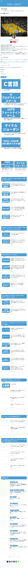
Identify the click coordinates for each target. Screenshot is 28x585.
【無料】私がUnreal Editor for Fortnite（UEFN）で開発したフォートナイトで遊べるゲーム (20, 186)
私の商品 (2, 72)
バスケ (22, 59)
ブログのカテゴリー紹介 (5, 66)
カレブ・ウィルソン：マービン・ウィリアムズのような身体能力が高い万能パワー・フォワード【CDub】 (18, 553)
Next (26, 184)
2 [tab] (13, 192)
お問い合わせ (3, 74)
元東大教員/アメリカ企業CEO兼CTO (14, 4)
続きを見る (7, 190)
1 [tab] (12, 192)
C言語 (4, 62)
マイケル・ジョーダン (8, 59)
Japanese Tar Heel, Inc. (7, 50)
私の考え (2, 57)
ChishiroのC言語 (4, 94)
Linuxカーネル (18, 62)
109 (18, 577)
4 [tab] (15, 192)
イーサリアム (5, 64)
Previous (2, 184)
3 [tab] (14, 192)
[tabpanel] (7, 185)
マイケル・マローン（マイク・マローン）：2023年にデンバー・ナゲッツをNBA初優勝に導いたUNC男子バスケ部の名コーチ (18, 503)
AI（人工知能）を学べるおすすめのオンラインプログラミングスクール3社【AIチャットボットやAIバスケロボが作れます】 (7, 186)
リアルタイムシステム (10, 62)
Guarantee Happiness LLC (8, 47)
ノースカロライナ (17, 59)
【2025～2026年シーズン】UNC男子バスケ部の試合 (10, 164)
